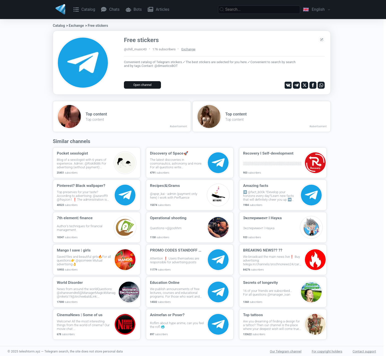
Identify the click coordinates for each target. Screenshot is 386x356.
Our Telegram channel (285, 351)
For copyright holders (327, 351)
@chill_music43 (135, 49)
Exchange (76, 26)
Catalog (59, 26)
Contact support (364, 351)
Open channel (142, 85)
